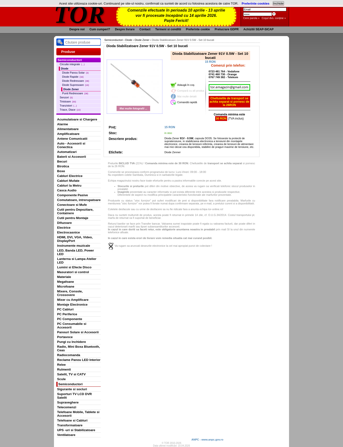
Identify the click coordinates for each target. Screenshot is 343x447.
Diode (64, 68)
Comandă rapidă (187, 102)
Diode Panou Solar (75, 72)
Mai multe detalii (187, 96)
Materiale (64, 277)
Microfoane (65, 286)
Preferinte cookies (256, 3)
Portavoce (65, 337)
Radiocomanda (68, 355)
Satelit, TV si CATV (71, 374)
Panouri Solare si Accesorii (78, 332)
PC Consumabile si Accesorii (71, 325)
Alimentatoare (68, 129)
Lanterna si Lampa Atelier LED (76, 260)
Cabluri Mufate (68, 181)
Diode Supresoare (75, 84)
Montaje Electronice (72, 304)
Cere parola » (251, 18)
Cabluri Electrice (70, 176)
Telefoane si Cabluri (72, 420)
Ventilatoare (66, 435)
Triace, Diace (70, 109)
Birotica (63, 166)
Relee (61, 364)
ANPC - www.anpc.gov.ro (207, 439)
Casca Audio (67, 190)
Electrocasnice (68, 232)
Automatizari (67, 152)
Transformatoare (70, 425)
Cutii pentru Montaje (72, 218)
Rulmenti (64, 369)
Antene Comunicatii (72, 138)
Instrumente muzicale (73, 245)
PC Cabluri (65, 309)
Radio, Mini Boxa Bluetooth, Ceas (78, 348)
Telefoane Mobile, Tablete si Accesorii (78, 413)
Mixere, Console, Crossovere (70, 293)
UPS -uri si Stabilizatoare (76, 430)
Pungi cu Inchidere (71, 342)
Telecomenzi (66, 407)
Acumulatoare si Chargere (77, 119)
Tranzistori (68, 105)
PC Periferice (67, 314)
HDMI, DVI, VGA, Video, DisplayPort (75, 239)
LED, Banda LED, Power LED (75, 252)
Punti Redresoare (75, 93)
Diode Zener (71, 89)
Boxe (61, 171)
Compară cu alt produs (190, 90)
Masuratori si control (73, 272)
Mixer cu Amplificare (73, 300)
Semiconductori (70, 384)
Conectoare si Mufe (72, 205)
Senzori (66, 97)
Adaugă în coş (186, 84)
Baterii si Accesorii (71, 156)
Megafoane (65, 281)
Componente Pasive (72, 195)
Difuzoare (64, 223)
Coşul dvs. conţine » (274, 18)
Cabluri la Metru (69, 185)
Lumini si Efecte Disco (74, 267)
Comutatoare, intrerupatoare (79, 200)
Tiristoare (68, 101)
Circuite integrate (72, 64)
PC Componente (69, 319)
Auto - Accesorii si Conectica (71, 145)
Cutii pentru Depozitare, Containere (75, 211)
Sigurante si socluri (72, 389)
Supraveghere (68, 402)
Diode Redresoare (75, 80)
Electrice (64, 227)
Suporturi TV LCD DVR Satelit (74, 395)
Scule (61, 379)
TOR (80, 14)
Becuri (62, 161)
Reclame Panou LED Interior (79, 360)
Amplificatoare (68, 134)
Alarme (62, 124)
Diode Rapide (72, 76)
